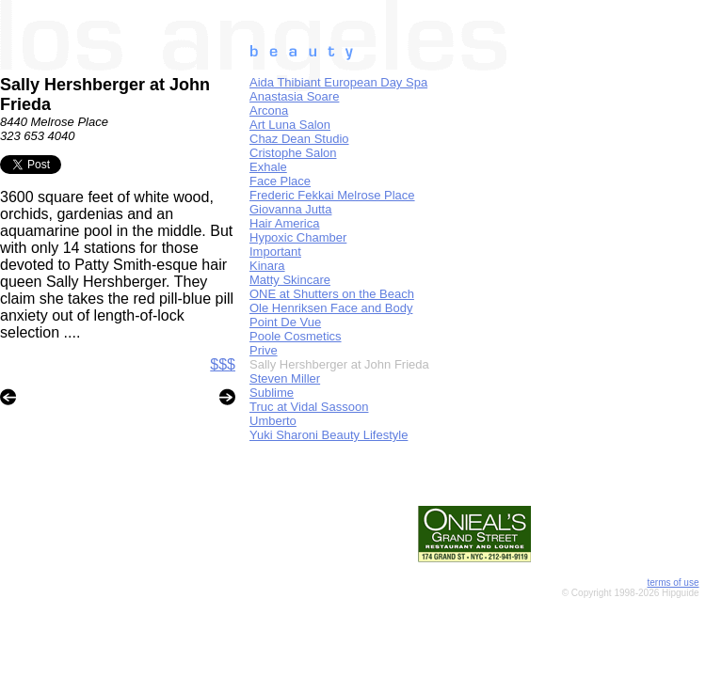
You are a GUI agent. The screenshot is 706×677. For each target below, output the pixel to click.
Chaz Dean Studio (299, 139)
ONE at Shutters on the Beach (331, 294)
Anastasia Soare (294, 96)
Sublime (271, 393)
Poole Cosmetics (295, 336)
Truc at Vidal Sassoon (308, 407)
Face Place (280, 181)
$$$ (222, 364)
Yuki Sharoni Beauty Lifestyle (328, 435)
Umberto (273, 421)
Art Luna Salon (289, 125)
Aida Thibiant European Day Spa (338, 82)
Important (275, 251)
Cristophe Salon (293, 153)
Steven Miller (284, 378)
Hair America (284, 223)
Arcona (268, 110)
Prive (263, 350)
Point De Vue (285, 322)
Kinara (267, 266)
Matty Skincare (289, 280)
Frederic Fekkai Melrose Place (332, 195)
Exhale (268, 167)
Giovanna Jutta (290, 209)
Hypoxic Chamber (297, 237)
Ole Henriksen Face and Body (330, 308)
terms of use (672, 582)
